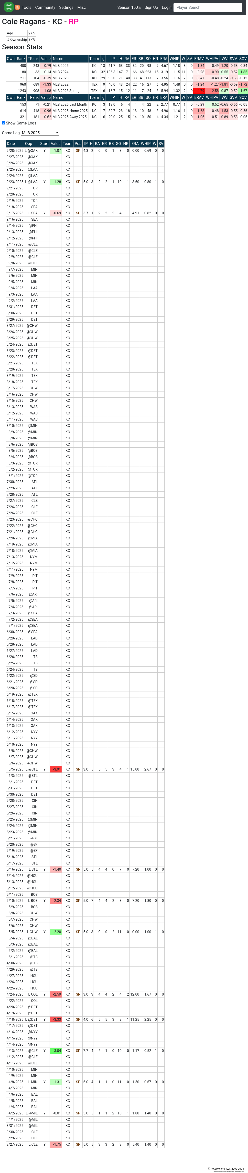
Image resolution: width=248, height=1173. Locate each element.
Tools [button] (26, 7)
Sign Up (151, 7)
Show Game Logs (21, 123)
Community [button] (45, 7)
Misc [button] (81, 7)
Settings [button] (66, 7)
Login (167, 7)
